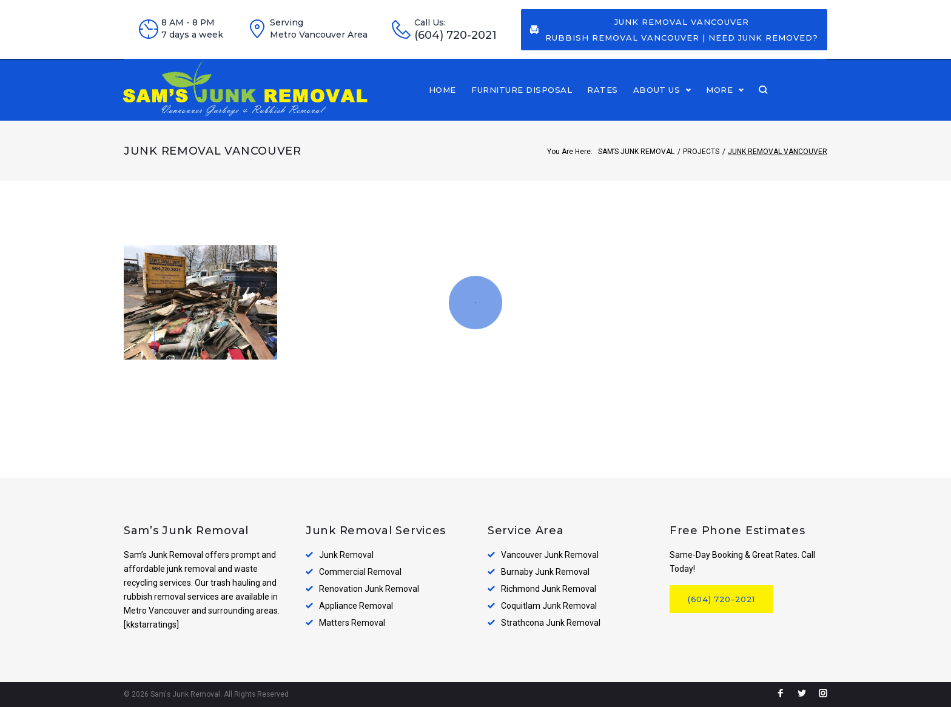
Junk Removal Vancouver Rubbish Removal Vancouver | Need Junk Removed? (674, 29)
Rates (662, 101)
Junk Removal (346, 555)
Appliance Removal (356, 606)
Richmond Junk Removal (548, 589)
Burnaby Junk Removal (545, 572)
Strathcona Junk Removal (550, 623)
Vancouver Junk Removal (550, 555)
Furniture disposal (581, 101)
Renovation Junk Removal (369, 589)
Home (502, 101)
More (779, 101)
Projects (701, 173)
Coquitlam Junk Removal (549, 606)
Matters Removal (352, 623)
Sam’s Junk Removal (636, 173)
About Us (716, 101)
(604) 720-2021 (455, 35)
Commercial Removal (360, 572)
